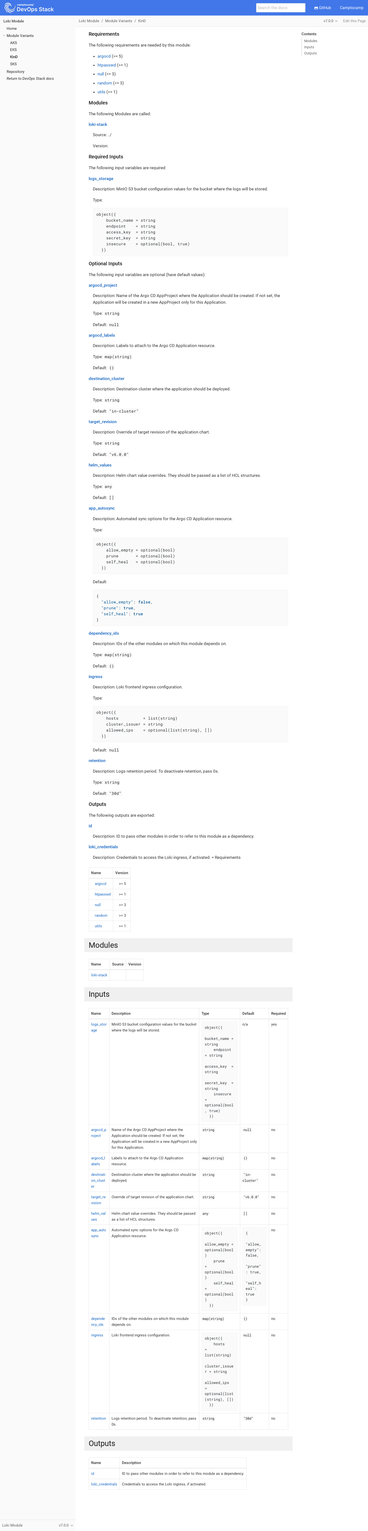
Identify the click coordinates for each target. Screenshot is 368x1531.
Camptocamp (352, 7)
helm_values (100, 465)
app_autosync (102, 508)
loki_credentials (103, 846)
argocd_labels (102, 335)
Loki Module (13, 21)
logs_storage (101, 178)
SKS (13, 64)
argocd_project (103, 285)
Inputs (309, 47)
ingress (95, 676)
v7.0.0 (328, 21)
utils (101, 91)
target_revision (103, 421)
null (101, 73)
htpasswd (107, 65)
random (105, 83)
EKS (13, 50)
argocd (104, 56)
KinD (14, 57)
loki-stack (98, 124)
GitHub (322, 7)
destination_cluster (106, 378)
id (90, 825)
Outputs (310, 53)
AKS (13, 43)
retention (97, 760)
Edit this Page (354, 21)
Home (12, 28)
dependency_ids (104, 633)
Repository (15, 71)
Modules (310, 41)
